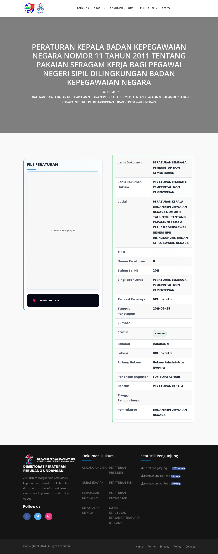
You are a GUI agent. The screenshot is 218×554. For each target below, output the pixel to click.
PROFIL (98, 8)
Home (109, 92)
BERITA (166, 8)
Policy (177, 547)
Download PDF (46, 300)
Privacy (164, 547)
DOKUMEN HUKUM (121, 8)
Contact (190, 547)
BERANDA (83, 8)
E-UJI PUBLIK (148, 8)
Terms (151, 547)
